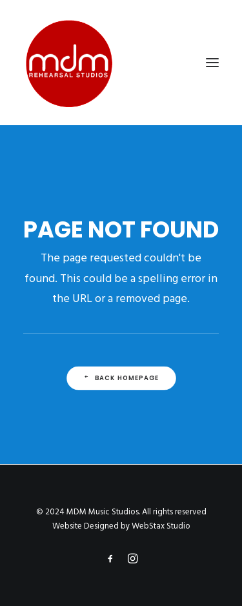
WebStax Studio (161, 526)
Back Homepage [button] (121, 378)
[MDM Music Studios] (68, 62)
